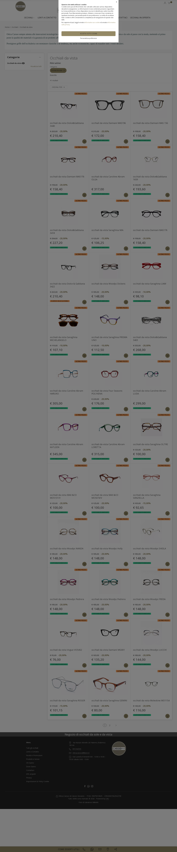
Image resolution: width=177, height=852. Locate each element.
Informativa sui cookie (92, 22)
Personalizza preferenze (88, 38)
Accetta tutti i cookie (88, 34)
